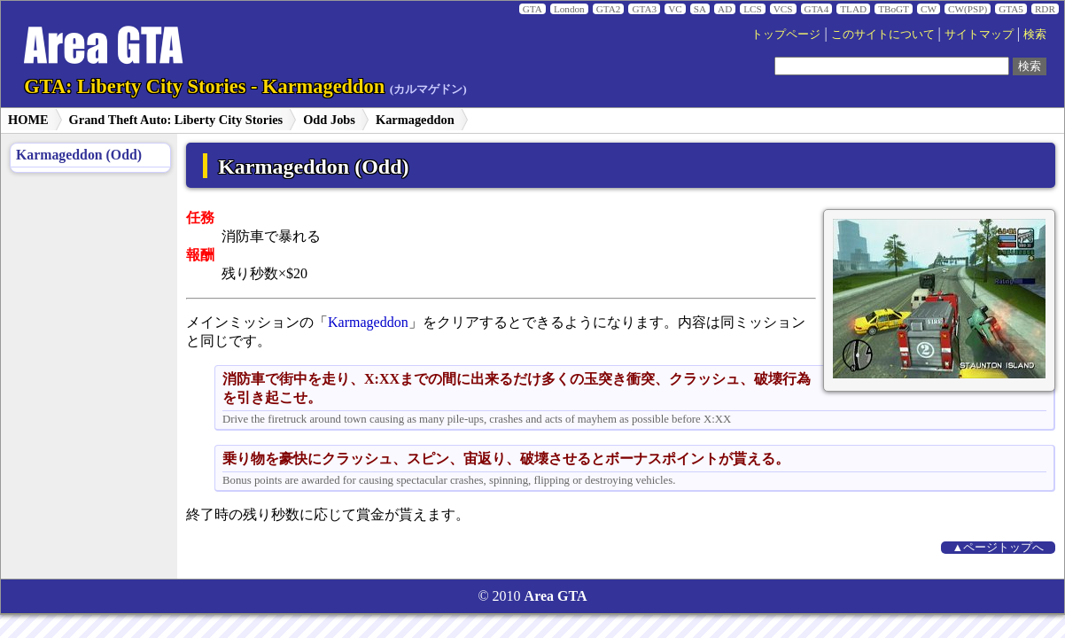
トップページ (785, 34)
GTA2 (608, 9)
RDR (1045, 9)
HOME (28, 120)
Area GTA (556, 595)
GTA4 (817, 9)
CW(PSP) (967, 9)
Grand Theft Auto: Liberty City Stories (176, 120)
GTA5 (1011, 9)
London (569, 9)
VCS (783, 9)
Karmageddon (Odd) (79, 154)
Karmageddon (415, 120)
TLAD (853, 9)
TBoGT (893, 9)
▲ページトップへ (998, 547)
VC (675, 9)
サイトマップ (979, 34)
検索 (1034, 34)
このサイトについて (883, 34)
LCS (752, 9)
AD (725, 9)
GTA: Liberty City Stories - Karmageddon (245, 86)
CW (929, 9)
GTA (532, 9)
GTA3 (644, 9)
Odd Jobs (329, 120)
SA (700, 9)
